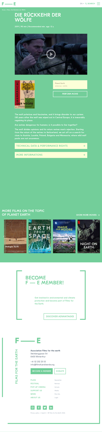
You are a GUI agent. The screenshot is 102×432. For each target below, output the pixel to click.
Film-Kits (57, 394)
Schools (56, 387)
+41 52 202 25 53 (38, 362)
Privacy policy (35, 413)
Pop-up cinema (38, 387)
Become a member (41, 371)
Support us (36, 391)
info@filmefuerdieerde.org (43, 365)
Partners (57, 384)
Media (56, 391)
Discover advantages (60, 316)
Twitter (45, 408)
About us (35, 398)
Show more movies (86, 215)
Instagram (33, 408)
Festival (35, 384)
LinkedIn (51, 408)
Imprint (43, 413)
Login (56, 398)
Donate (60, 371)
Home (3, 10)
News (33, 394)
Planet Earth (60, 83)
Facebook (39, 408)
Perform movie (70, 94)
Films (8, 10)
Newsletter (57, 380)
